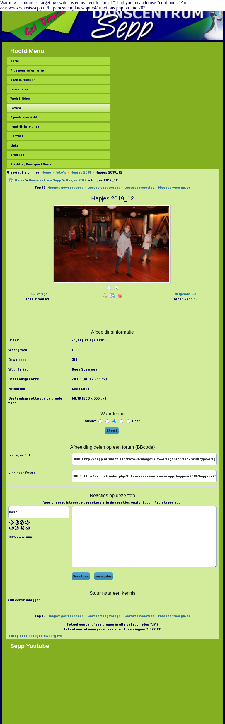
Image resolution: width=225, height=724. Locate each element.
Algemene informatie (27, 70)
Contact (16, 136)
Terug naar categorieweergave (35, 635)
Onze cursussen (22, 80)
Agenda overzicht (24, 117)
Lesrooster (19, 89)
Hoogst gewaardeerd (65, 187)
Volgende (182, 294)
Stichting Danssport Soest (31, 164)
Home (14, 61)
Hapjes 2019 (81, 172)
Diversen (17, 155)
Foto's (15, 108)
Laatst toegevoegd (103, 187)
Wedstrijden (20, 98)
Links (14, 145)
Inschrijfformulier (24, 126)
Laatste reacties (139, 187)
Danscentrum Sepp (45, 180)
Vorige (42, 294)
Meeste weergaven (174, 187)
